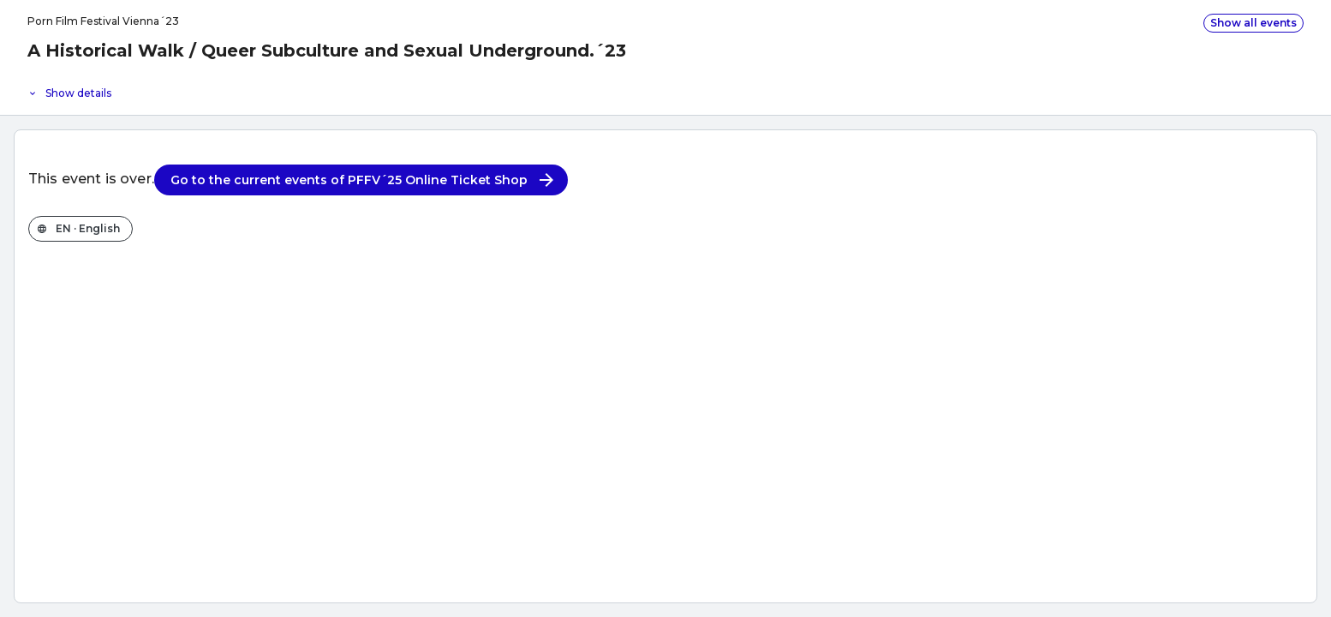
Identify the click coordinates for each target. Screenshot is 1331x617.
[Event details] (665, 89)
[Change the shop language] (80, 229)
